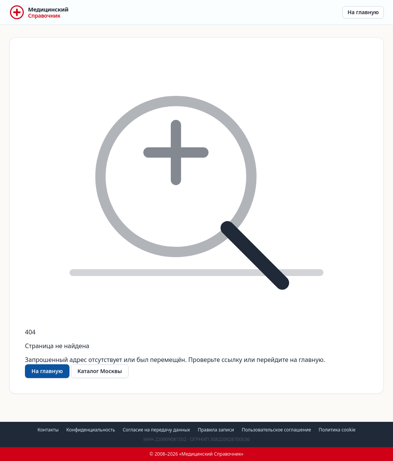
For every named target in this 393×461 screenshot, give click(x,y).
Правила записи (216, 429)
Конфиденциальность (90, 429)
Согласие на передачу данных (156, 429)
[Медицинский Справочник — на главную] (38, 12)
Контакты (48, 429)
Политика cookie (337, 429)
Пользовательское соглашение (276, 429)
